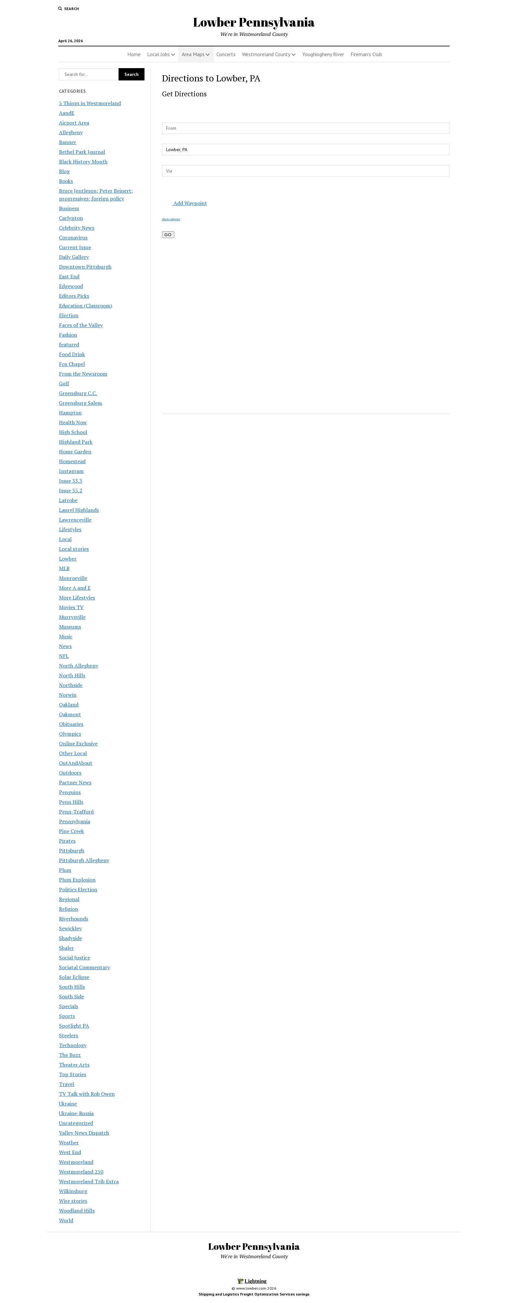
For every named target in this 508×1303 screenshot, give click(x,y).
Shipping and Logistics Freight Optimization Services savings (254, 1294)
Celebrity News (76, 227)
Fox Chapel (72, 364)
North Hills (72, 675)
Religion (68, 908)
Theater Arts (74, 1064)
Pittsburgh (71, 850)
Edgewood (71, 286)
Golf (64, 383)
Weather (69, 1142)
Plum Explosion (77, 879)
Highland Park (75, 441)
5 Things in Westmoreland (90, 103)
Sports (67, 1015)
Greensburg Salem (80, 402)
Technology (73, 1045)
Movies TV (71, 607)
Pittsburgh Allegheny (84, 860)
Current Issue (75, 247)
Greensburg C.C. (78, 393)
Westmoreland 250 (81, 1171)
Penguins (70, 792)
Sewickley (70, 928)
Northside (70, 685)
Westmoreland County (266, 54)
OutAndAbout (75, 762)
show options (171, 219)
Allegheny (71, 132)
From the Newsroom (83, 373)
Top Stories (72, 1074)
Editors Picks (74, 295)
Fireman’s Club (366, 54)
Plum (65, 870)
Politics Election (78, 889)
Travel (66, 1084)
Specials (68, 1006)
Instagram (71, 471)
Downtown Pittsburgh (85, 266)
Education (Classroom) (85, 305)
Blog (64, 171)
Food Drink (72, 354)
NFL (64, 655)
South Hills (72, 986)
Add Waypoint (185, 203)
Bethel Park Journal (82, 151)
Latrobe (68, 500)
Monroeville (73, 578)
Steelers (68, 1035)
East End (69, 276)
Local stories (74, 548)
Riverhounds (73, 918)
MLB (64, 568)
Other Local (73, 753)
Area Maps (193, 54)
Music (66, 636)
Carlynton (71, 218)
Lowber (67, 558)
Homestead (72, 461)
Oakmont (70, 714)
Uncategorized (76, 1123)
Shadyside (70, 938)
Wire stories (73, 1200)
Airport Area (74, 122)
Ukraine (68, 1103)
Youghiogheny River (323, 54)
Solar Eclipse (74, 977)
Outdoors (70, 772)
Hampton (70, 412)
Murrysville (72, 617)
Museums (70, 626)
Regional (69, 899)
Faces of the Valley (81, 325)
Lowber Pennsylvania (254, 22)
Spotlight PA (74, 1025)
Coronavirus (73, 237)
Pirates (67, 840)
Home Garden (75, 451)
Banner (67, 142)
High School (73, 432)
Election (68, 315)
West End (70, 1152)
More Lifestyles (77, 597)
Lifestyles (70, 529)
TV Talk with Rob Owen (87, 1093)
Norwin (67, 694)
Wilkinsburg (73, 1191)
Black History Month (83, 161)
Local (65, 539)
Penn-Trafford (76, 811)
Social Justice (74, 957)
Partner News (75, 782)
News (65, 646)
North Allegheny (78, 665)
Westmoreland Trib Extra (89, 1181)
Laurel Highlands (79, 509)
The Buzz (70, 1054)
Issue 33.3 (70, 480)
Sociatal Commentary (84, 967)
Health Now (73, 422)
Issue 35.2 (70, 490)
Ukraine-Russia (76, 1113)
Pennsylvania (74, 821)
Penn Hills (71, 801)
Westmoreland (76, 1161)
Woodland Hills (77, 1210)
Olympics (70, 733)
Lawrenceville (75, 519)
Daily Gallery (74, 256)
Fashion (68, 334)
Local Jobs (158, 54)
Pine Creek (71, 831)
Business (69, 208)
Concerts (226, 54)
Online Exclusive (78, 743)
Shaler (66, 947)
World (66, 1220)
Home (134, 54)
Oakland (68, 704)
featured (69, 344)
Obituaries (71, 724)
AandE (66, 112)
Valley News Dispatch (84, 1132)
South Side (71, 996)
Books (66, 181)
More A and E (74, 587)
